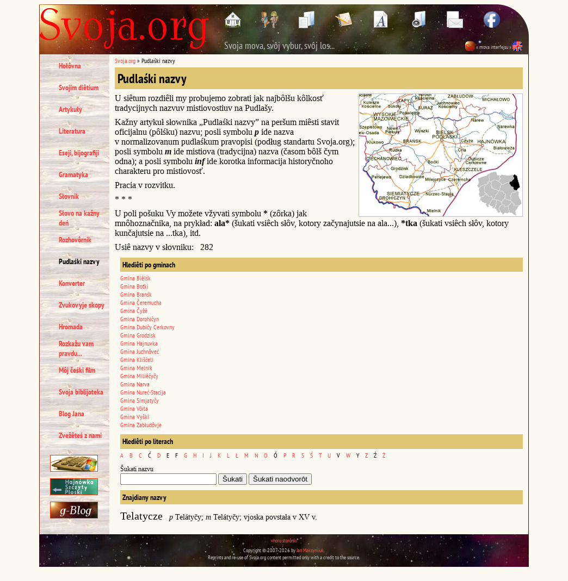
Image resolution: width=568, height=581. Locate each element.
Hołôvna (70, 66)
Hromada (71, 327)
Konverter (72, 283)
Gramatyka (73, 174)
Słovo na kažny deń (79, 218)
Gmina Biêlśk (135, 278)
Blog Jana (71, 413)
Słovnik (69, 196)
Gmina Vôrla (134, 408)
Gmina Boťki (134, 286)
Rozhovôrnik (75, 240)
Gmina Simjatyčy (139, 400)
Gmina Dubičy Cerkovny (147, 327)
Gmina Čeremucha (141, 302)
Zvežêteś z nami (80, 435)
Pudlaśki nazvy (79, 261)
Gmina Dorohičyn (139, 319)
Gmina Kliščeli (136, 359)
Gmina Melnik (136, 368)
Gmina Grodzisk (138, 335)
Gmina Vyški (134, 417)
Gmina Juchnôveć (139, 351)
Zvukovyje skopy (81, 305)
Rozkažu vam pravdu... (76, 348)
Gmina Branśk (136, 294)
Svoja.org (125, 61)
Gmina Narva (135, 384)
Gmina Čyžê (133, 311)
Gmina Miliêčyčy (139, 376)
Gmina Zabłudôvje (141, 425)
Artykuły (70, 109)
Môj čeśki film (77, 370)
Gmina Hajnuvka (139, 343)
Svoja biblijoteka (81, 392)
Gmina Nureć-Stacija (143, 392)
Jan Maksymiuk (310, 550)
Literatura (72, 131)
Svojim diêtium (78, 87)
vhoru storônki (284, 540)
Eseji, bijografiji (79, 153)
